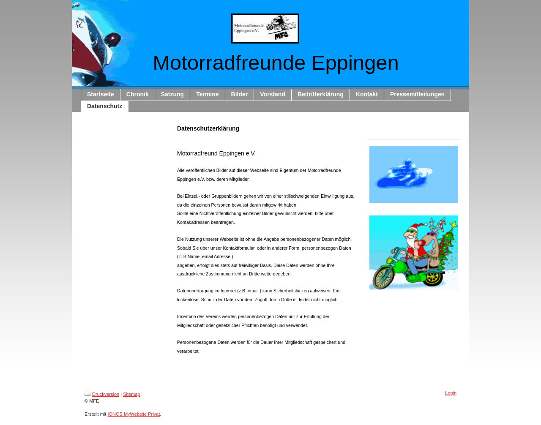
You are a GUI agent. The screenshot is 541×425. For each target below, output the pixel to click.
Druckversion (102, 394)
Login (450, 392)
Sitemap (131, 394)
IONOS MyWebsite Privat (133, 414)
